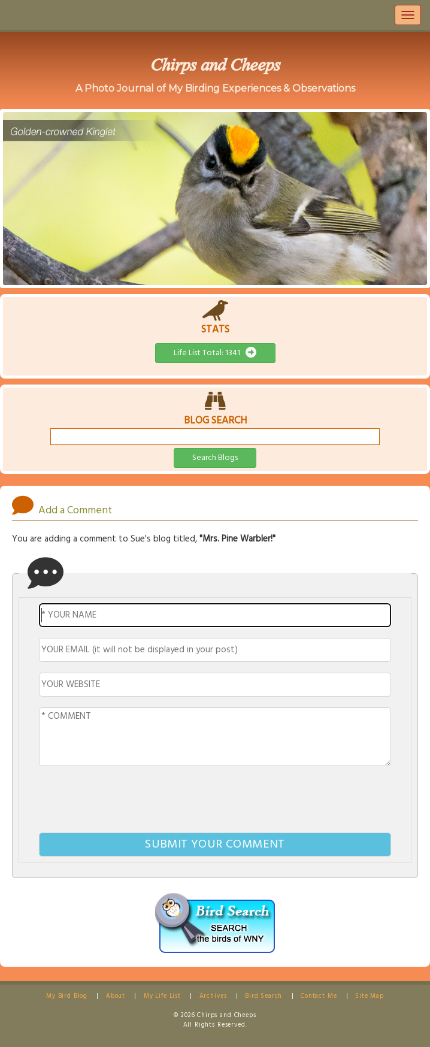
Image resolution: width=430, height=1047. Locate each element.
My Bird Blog (66, 996)
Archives (213, 996)
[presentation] (215, 801)
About (115, 996)
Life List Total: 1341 (215, 353)
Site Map (369, 996)
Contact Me (319, 996)
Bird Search (263, 996)
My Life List (162, 996)
